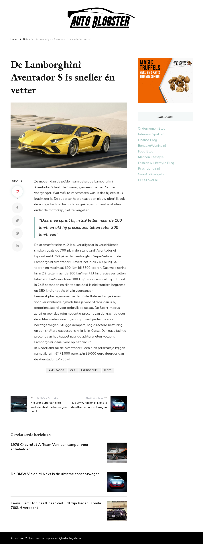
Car (72, 370)
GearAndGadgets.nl (152, 174)
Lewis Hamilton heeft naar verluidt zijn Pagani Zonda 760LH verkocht (56, 505)
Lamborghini (89, 370)
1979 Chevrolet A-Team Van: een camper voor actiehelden (50, 447)
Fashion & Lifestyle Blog (156, 163)
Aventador (56, 370)
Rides (108, 370)
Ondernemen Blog (151, 128)
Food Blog (145, 151)
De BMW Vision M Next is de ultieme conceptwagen (55, 473)
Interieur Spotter (151, 134)
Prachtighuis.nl (149, 168)
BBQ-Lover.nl (148, 180)
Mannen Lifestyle (151, 157)
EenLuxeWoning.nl (152, 145)
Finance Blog (147, 140)
